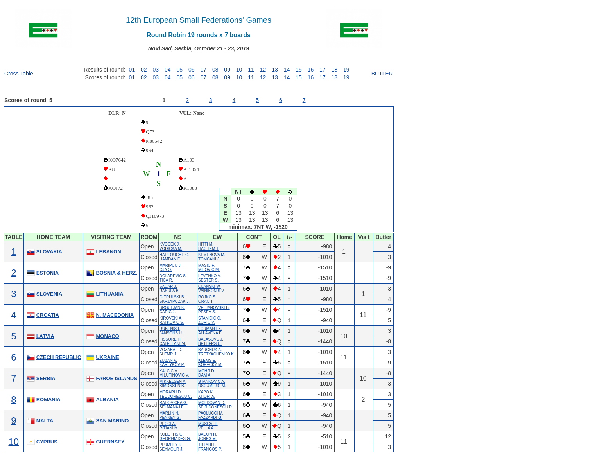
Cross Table (18, 73)
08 (215, 69)
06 (191, 69)
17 (322, 69)
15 (299, 69)
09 (227, 69)
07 (203, 69)
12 (263, 69)
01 (132, 69)
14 (287, 69)
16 (311, 69)
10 (239, 69)
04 (168, 69)
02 (144, 69)
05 (179, 69)
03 (156, 69)
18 (335, 69)
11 (251, 69)
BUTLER (382, 73)
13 (275, 69)
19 (346, 69)
